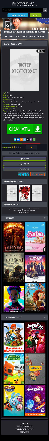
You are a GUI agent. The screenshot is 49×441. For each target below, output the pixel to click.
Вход (35, 15)
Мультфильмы (30, 32)
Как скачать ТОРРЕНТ (24, 429)
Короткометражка (17, 97)
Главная (8, 32)
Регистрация (18, 15)
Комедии (17, 32)
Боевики (9, 36)
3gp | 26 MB (24, 159)
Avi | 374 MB (24, 169)
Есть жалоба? (38, 174)
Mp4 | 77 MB (24, 164)
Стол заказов (21, 36)
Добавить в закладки (31, 147)
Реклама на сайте (24, 426)
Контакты (24, 432)
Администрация (36, 36)
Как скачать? (23, 174)
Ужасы (41, 32)
